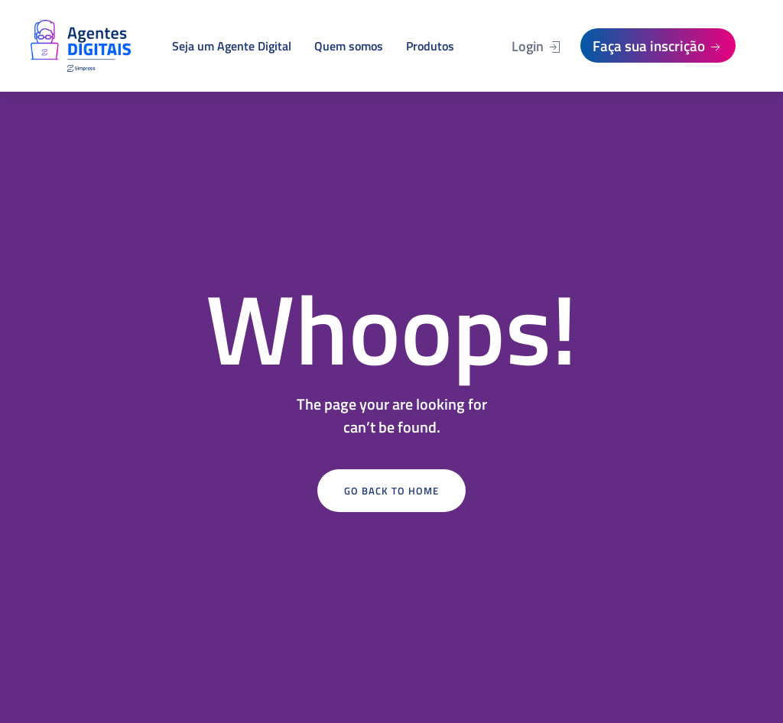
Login (537, 46)
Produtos (430, 46)
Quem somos (348, 46)
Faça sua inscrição (658, 45)
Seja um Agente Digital (231, 46)
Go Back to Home (391, 490)
